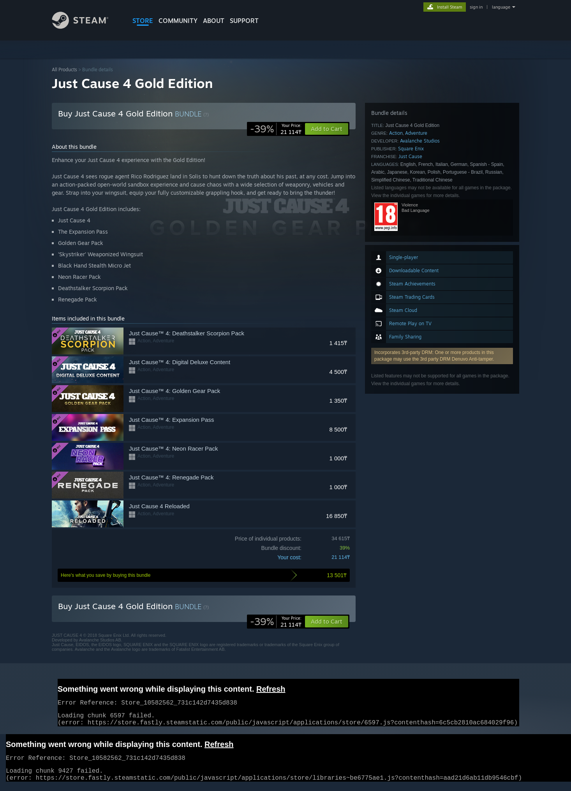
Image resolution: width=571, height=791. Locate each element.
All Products (64, 69)
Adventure (416, 133)
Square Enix (411, 149)
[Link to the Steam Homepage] (86, 26)
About (213, 21)
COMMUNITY (178, 21)
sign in (476, 7)
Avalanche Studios (420, 141)
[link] (276, 129)
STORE (142, 21)
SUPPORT (244, 21)
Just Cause (410, 156)
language (501, 7)
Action (396, 133)
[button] (327, 621)
